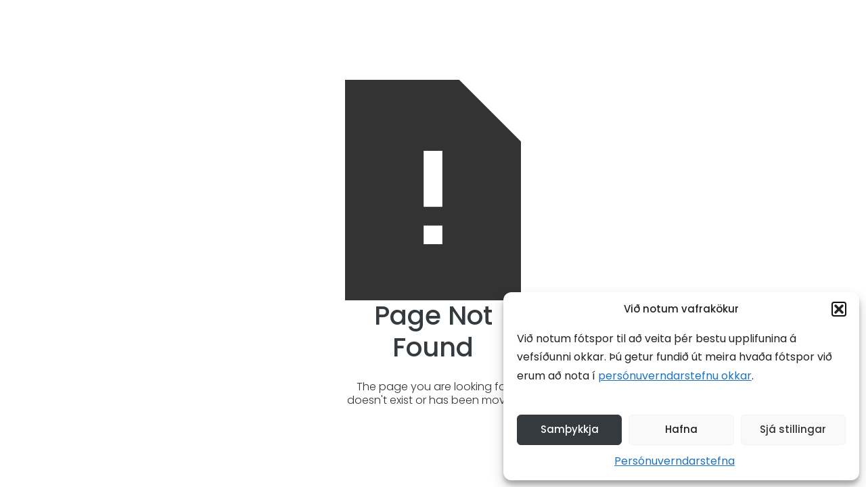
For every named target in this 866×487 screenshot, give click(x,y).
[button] (839, 309)
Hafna (681, 429)
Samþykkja (570, 429)
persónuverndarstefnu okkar (675, 376)
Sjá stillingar (793, 429)
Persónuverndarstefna (674, 461)
